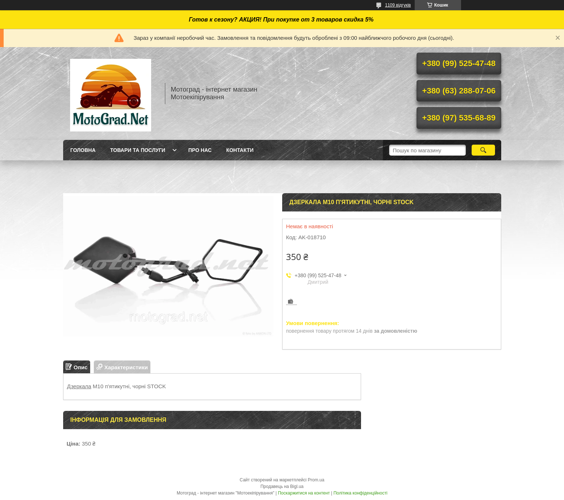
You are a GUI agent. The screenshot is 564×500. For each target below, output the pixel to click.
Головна (83, 150)
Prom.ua (316, 479)
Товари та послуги (137, 150)
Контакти (240, 150)
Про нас (200, 150)
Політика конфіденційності (360, 493)
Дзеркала (79, 386)
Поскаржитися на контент (304, 493)
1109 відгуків (398, 5)
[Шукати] (483, 150)
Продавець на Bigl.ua (281, 486)
